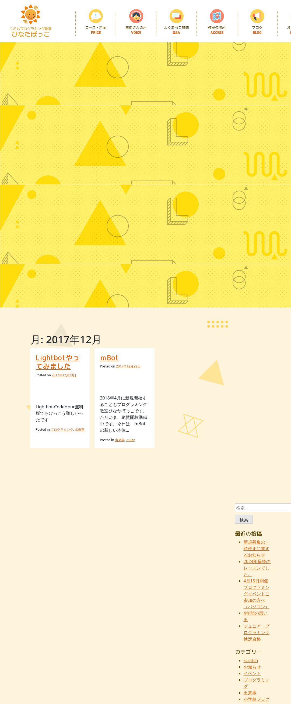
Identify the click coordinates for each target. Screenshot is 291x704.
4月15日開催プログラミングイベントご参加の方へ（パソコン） (256, 594)
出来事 (80, 429)
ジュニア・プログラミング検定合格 (256, 632)
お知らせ (252, 667)
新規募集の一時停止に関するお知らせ (256, 548)
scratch (251, 660)
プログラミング (62, 429)
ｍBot (109, 357)
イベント (252, 673)
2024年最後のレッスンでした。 (257, 567)
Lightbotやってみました (57, 362)
